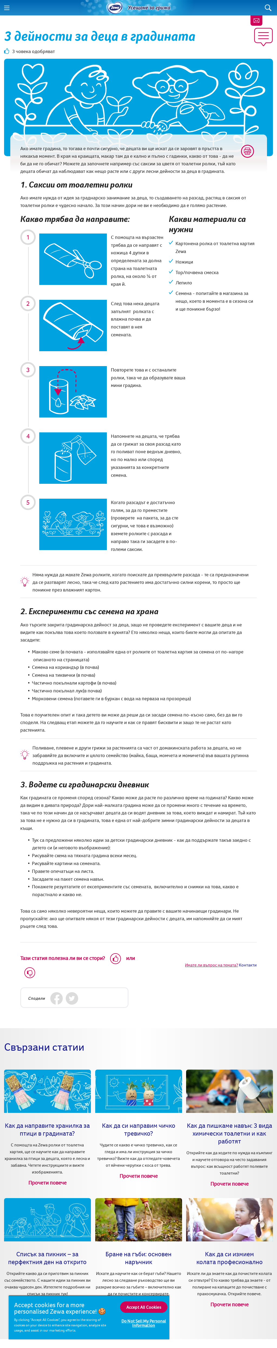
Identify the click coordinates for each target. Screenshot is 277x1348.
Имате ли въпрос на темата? (211, 965)
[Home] (114, 8)
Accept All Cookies (143, 1307)
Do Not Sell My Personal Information (143, 1323)
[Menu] (6, 8)
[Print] (247, 151)
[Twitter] (72, 998)
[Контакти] (256, 20)
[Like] (115, 958)
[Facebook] (56, 998)
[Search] (268, 8)
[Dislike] (29, 972)
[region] (89, 1317)
